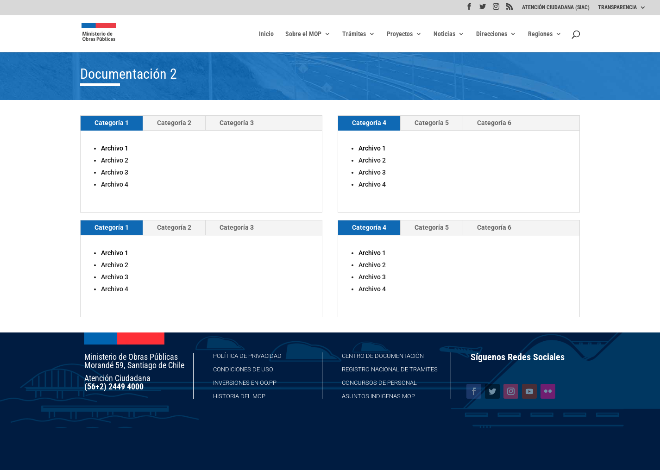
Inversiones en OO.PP (245, 382)
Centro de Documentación (383, 355)
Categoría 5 (432, 122)
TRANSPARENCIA (617, 8)
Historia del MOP (239, 396)
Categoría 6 (494, 122)
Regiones (540, 34)
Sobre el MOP (303, 34)
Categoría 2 (174, 122)
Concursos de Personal (379, 382)
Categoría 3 (237, 122)
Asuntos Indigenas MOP (378, 396)
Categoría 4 (369, 122)
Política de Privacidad (247, 355)
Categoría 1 (111, 122)
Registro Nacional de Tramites (390, 369)
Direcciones (491, 34)
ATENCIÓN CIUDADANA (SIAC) (556, 8)
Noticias (444, 34)
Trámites (354, 34)
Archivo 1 (114, 148)
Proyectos (400, 34)
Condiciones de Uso (243, 369)
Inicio (266, 34)
